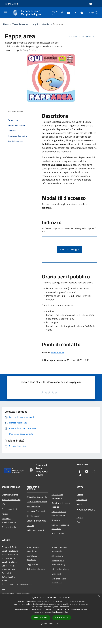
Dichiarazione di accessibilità (59, 580)
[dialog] (51, 611)
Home (5, 24)
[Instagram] (74, 12)
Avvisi (79, 504)
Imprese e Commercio (36, 511)
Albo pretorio (57, 555)
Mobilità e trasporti (35, 530)
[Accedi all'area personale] (90, 4)
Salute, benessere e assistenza (60, 526)
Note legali (56, 573)
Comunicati (81, 499)
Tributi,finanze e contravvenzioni (59, 513)
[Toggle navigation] (5, 12)
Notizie (79, 494)
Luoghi (35, 24)
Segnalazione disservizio (33, 557)
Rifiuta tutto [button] (61, 617)
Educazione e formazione (57, 496)
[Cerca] (96, 12)
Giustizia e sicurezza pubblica (61, 504)
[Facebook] (60, 12)
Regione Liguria (11, 3)
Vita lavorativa (33, 506)
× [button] (99, 596)
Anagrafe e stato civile (37, 496)
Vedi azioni (88, 36)
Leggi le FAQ (32, 564)
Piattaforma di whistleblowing (58, 562)
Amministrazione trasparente (59, 549)
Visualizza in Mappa (69, 249)
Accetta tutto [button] (40, 617)
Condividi (74, 36)
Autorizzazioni (58, 533)
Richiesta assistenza (36, 569)
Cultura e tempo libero (37, 501)
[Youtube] (67, 12)
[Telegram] (80, 12)
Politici (5, 513)
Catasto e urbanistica (36, 520)
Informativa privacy (60, 569)
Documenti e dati (9, 527)
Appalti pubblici (33, 516)
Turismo (30, 525)
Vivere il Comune (20, 24)
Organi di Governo (10, 494)
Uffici (4, 504)
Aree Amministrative (11, 499)
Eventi (79, 522)
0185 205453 (57, 352)
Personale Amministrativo (9, 520)
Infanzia (45, 24)
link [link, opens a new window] (66, 612)
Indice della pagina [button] (15, 111)
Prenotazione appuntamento (33, 549)
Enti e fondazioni (9, 509)
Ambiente (56, 520)
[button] (51, 623)
